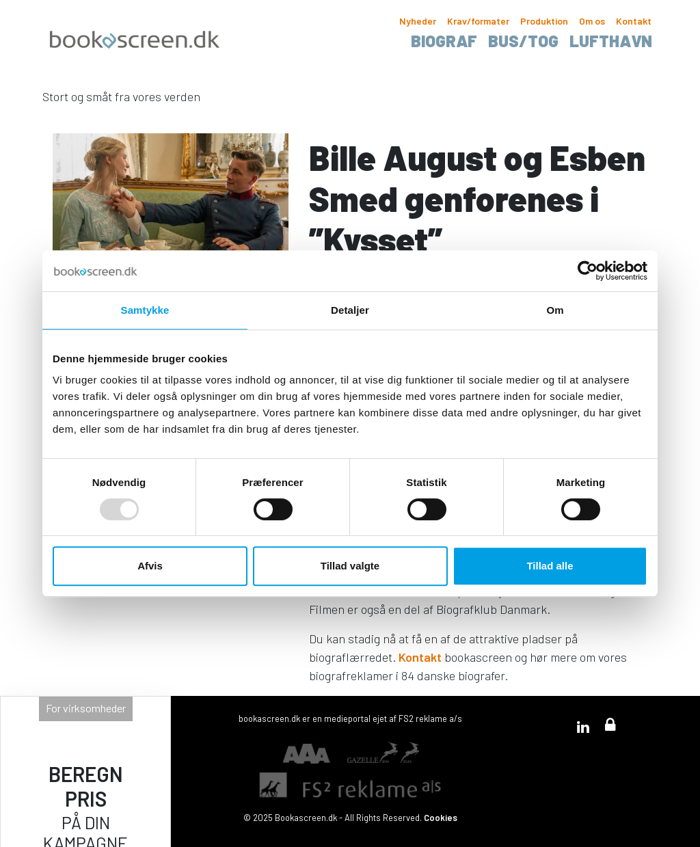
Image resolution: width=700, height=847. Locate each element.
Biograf (444, 41)
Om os (592, 21)
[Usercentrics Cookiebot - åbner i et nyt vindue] (587, 270)
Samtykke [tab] (145, 310)
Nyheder (417, 21)
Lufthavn (610, 41)
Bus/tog (523, 41)
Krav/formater (478, 21)
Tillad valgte (350, 566)
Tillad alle (549, 566)
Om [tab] (554, 310)
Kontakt (633, 21)
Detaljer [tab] (350, 310)
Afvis (150, 566)
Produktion (544, 21)
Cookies (440, 817)
